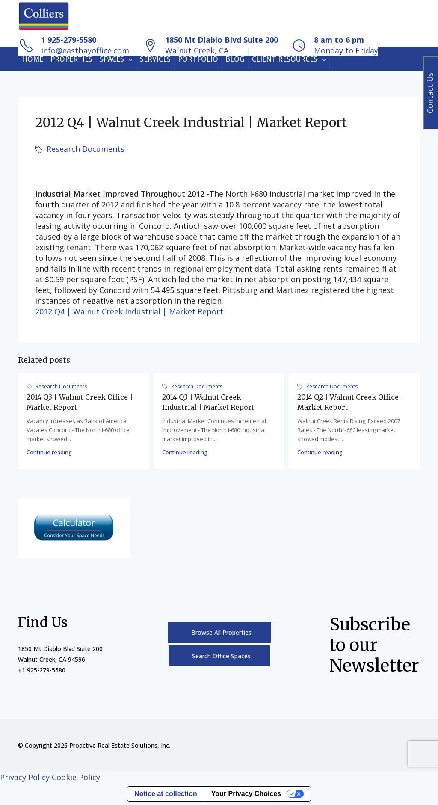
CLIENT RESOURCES (284, 59)
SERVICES (155, 59)
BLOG (235, 59)
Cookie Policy (76, 777)
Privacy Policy (25, 777)
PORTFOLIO (198, 59)
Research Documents (85, 149)
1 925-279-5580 (68, 40)
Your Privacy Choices (246, 793)
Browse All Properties (221, 632)
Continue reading (49, 452)
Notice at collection (165, 793)
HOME (32, 59)
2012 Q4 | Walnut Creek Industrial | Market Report (129, 311)
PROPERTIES (71, 59)
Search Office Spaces (221, 656)
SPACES (112, 59)
